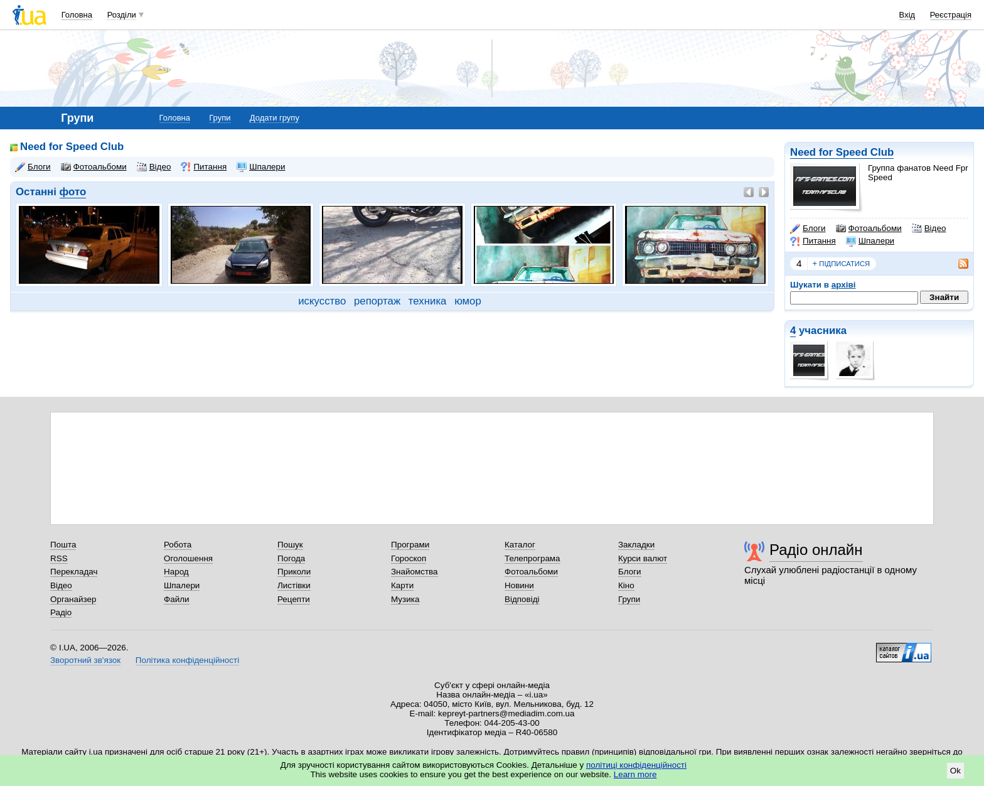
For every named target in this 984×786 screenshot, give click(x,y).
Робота (177, 544)
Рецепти (293, 599)
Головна (77, 14)
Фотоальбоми (869, 228)
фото (73, 192)
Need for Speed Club (842, 152)
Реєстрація (950, 14)
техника (428, 301)
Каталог (520, 544)
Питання (813, 241)
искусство (322, 301)
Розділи (121, 14)
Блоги (808, 228)
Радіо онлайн (816, 549)
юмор (467, 301)
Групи (219, 117)
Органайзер (73, 599)
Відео (929, 228)
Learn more (635, 774)
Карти (402, 585)
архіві (844, 284)
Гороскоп (408, 558)
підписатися (841, 263)
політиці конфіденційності (636, 765)
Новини (519, 585)
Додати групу (274, 117)
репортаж (377, 301)
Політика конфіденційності (187, 660)
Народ (176, 571)
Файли (177, 599)
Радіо (61, 612)
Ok (955, 770)
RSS (59, 558)
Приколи (294, 571)
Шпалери (870, 241)
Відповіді (522, 599)
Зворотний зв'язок (85, 660)
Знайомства (414, 571)
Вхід (907, 14)
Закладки (636, 544)
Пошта (63, 544)
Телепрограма (532, 558)
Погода (291, 558)
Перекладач (73, 571)
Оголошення (188, 558)
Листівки (294, 585)
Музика (405, 599)
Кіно (626, 585)
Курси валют (642, 558)
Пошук (290, 544)
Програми (410, 544)
